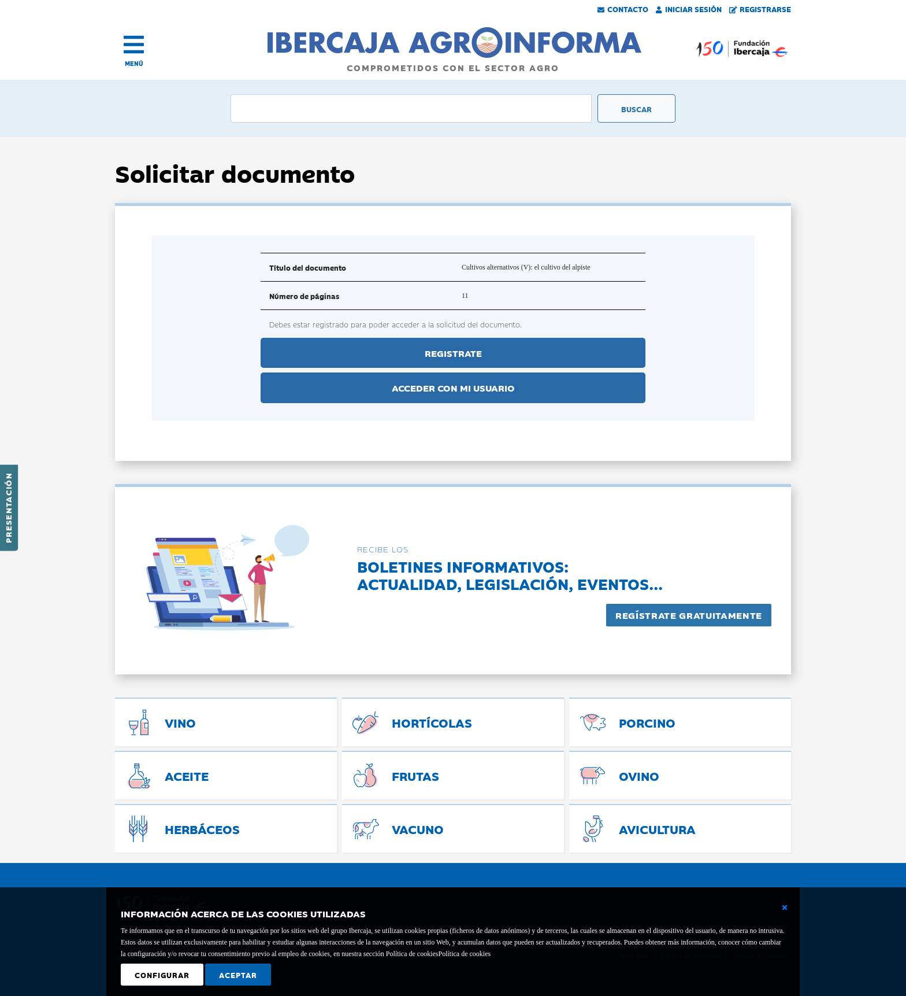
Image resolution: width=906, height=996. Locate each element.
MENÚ (134, 63)
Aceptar (238, 974)
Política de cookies (464, 954)
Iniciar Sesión (689, 8)
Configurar (162, 974)
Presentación (8, 508)
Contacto (622, 8)
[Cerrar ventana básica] (784, 907)
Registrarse (760, 8)
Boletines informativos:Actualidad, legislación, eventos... (510, 574)
